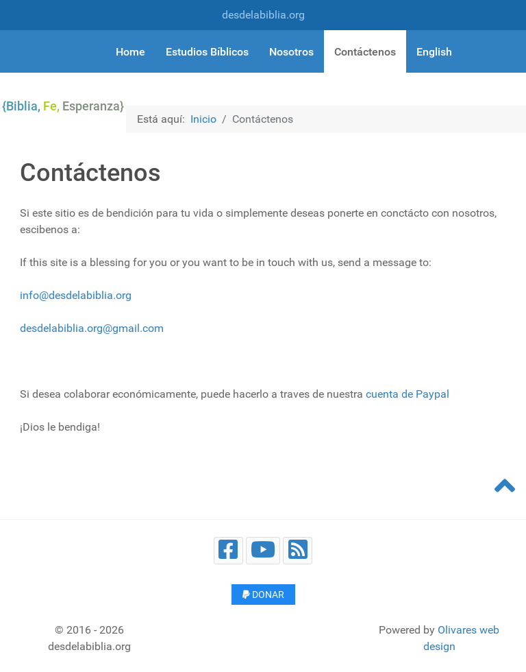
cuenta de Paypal (407, 393)
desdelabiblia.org (263, 14)
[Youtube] (263, 550)
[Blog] (297, 550)
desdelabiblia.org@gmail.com (92, 328)
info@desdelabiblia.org (76, 295)
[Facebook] (228, 550)
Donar (263, 594)
